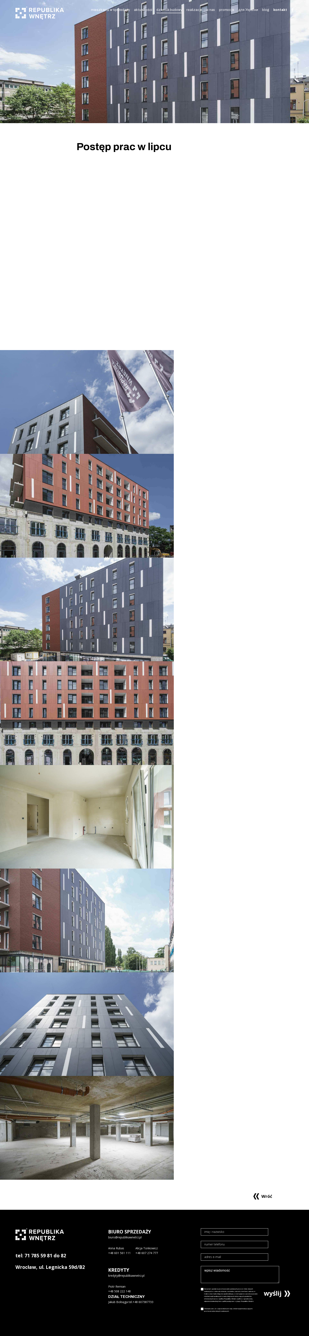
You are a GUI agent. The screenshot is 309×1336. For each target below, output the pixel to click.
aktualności (143, 10)
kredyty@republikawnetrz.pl (126, 1276)
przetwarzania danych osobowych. (216, 1311)
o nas (211, 10)
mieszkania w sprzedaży (110, 10)
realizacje (194, 10)
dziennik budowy (169, 10)
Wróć (266, 1196)
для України (248, 10)
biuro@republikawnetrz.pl (125, 1237)
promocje (226, 10)
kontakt (280, 10)
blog (265, 10)
